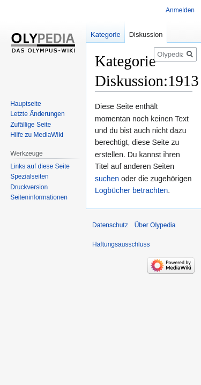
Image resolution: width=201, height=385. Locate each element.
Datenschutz (110, 225)
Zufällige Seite (30, 124)
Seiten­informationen (39, 197)
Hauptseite (25, 103)
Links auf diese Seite (40, 166)
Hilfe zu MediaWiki (36, 134)
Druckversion (29, 187)
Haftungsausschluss (121, 244)
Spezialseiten (29, 176)
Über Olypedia (155, 225)
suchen (107, 178)
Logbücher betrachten (131, 190)
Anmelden (180, 10)
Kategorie (106, 34)
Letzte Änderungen (37, 114)
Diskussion (146, 34)
